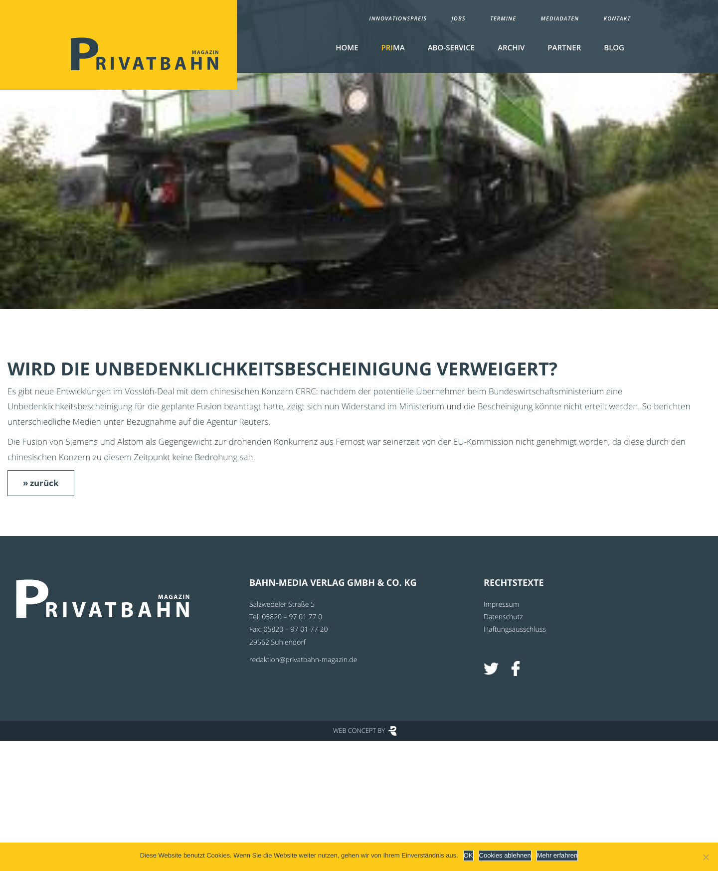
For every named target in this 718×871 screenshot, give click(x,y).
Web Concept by (359, 730)
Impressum (501, 604)
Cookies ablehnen (505, 855)
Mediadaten (560, 18)
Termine (503, 18)
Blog (614, 48)
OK (468, 855)
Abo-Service (451, 48)
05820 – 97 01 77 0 (292, 617)
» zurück (41, 483)
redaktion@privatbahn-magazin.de (303, 660)
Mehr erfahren (557, 855)
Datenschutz (503, 617)
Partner (564, 48)
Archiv (511, 48)
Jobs (458, 18)
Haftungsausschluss (515, 629)
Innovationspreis (398, 18)
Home (347, 48)
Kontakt (617, 18)
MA (393, 48)
